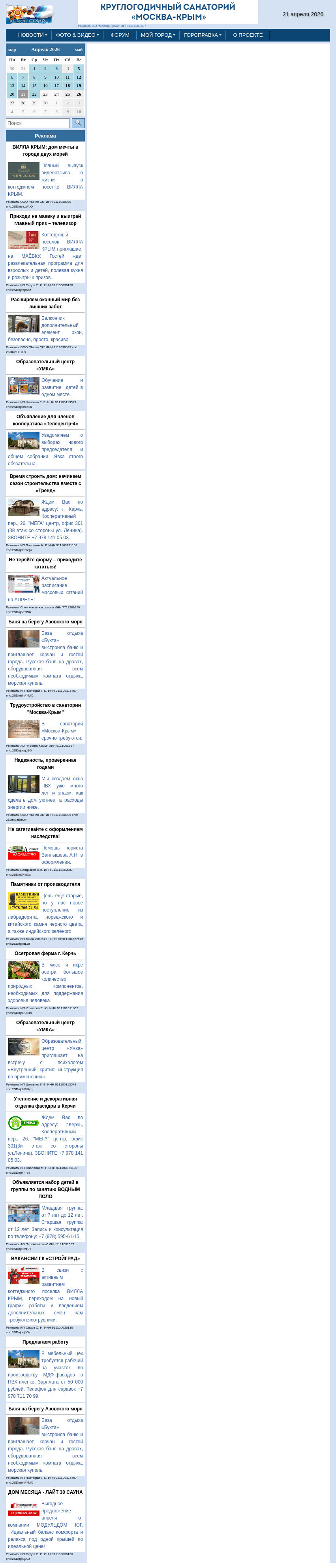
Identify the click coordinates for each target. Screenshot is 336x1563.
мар (12, 49)
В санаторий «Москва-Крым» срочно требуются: (62, 731)
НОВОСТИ (31, 35)
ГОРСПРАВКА (201, 35)
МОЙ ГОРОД (156, 35)
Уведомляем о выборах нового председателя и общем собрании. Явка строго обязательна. (45, 449)
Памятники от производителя (45, 884)
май (79, 49)
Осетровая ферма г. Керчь (45, 953)
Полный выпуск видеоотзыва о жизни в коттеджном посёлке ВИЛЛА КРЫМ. (45, 180)
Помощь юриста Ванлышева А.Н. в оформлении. (62, 855)
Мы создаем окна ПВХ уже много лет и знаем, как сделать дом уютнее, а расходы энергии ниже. (45, 793)
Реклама (45, 136)
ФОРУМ (120, 35)
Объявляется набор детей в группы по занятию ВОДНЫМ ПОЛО (45, 1189)
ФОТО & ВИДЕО (76, 35)
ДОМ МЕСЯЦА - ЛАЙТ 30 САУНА (45, 1492)
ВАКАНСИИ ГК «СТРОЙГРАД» (45, 1258)
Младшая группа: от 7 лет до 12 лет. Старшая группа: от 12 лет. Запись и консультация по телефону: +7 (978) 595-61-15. (45, 1222)
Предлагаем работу (45, 1342)
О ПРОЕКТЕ (248, 35)
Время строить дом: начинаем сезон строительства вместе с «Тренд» (45, 483)
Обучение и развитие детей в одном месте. (62, 387)
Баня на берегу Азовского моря (45, 622)
